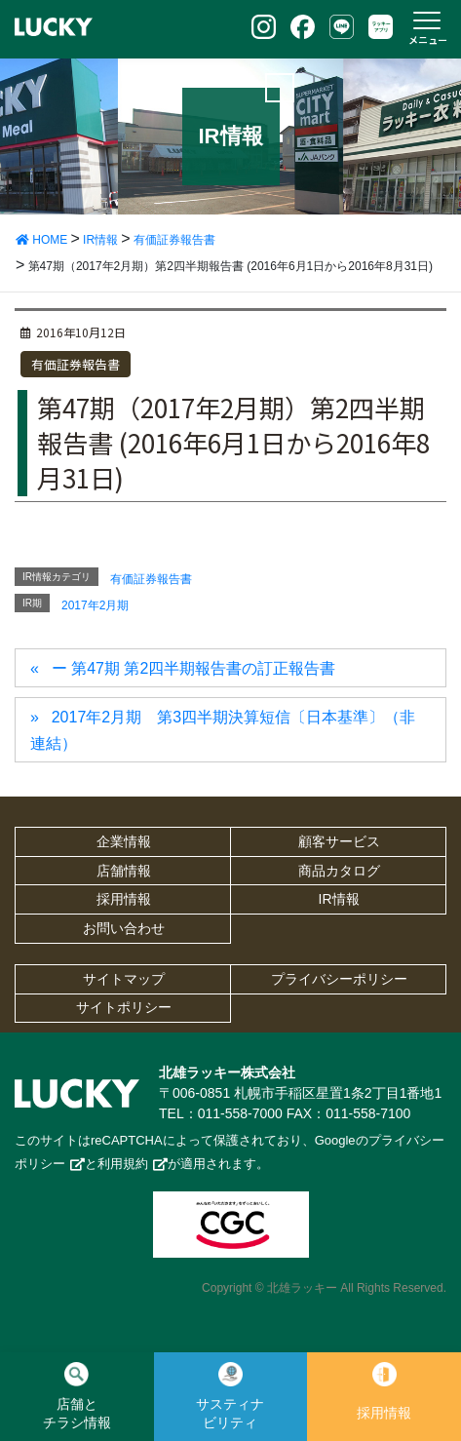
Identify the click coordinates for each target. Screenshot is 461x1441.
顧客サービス (339, 841)
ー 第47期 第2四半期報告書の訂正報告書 (194, 668)
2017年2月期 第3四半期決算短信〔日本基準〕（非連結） (222, 730)
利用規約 (122, 1163)
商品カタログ (339, 870)
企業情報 (123, 841)
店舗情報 (123, 870)
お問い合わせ (124, 928)
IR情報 (339, 899)
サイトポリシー (124, 1007)
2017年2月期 (95, 605)
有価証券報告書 (75, 364)
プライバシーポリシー (339, 979)
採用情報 (123, 899)
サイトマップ (124, 979)
